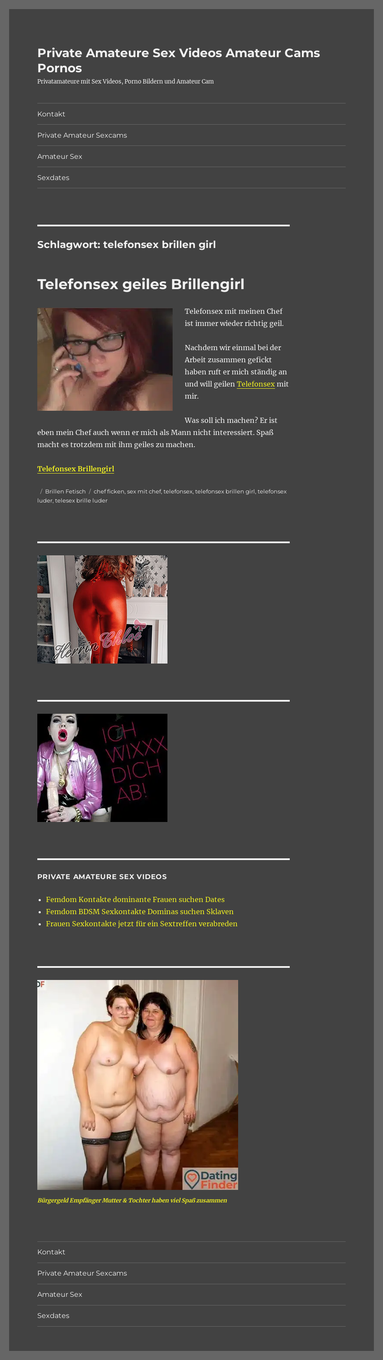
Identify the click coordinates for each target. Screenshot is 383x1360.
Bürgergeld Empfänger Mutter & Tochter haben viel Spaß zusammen (132, 1200)
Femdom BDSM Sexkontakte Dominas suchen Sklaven (140, 911)
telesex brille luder (81, 500)
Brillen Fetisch (65, 491)
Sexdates (53, 178)
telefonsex (178, 491)
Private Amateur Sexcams (82, 135)
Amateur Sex (59, 156)
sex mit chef (144, 491)
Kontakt (51, 114)
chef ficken (109, 491)
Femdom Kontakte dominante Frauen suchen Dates (135, 899)
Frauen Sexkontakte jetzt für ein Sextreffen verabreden (142, 923)
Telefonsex (256, 384)
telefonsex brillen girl (225, 491)
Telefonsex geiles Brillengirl (141, 284)
